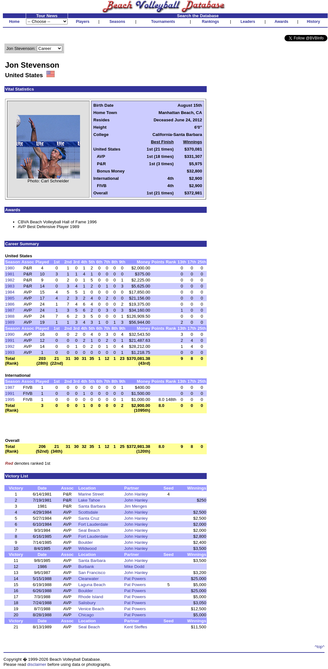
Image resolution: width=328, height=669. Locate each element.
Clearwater (88, 578)
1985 (10, 298)
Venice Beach (91, 608)
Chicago (86, 614)
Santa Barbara (91, 506)
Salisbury (87, 602)
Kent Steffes (135, 627)
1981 (10, 274)
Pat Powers (135, 578)
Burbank (86, 566)
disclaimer (36, 664)
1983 (10, 286)
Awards (281, 21)
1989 (10, 322)
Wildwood (87, 548)
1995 (10, 399)
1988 (10, 316)
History (313, 21)
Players (83, 21)
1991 (10, 340)
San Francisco (91, 572)
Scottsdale (88, 512)
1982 (10, 280)
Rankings (210, 21)
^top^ (320, 646)
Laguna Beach (91, 584)
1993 (10, 352)
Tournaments (163, 21)
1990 (10, 334)
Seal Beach (89, 530)
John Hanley (136, 494)
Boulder (85, 542)
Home (14, 21)
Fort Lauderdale (93, 524)
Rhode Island (90, 596)
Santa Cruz (88, 518)
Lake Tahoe (89, 500)
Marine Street (91, 494)
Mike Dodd (134, 566)
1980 (10, 268)
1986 (10, 304)
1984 (10, 292)
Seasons (117, 21)
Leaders (247, 21)
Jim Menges (135, 506)
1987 (10, 310)
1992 (10, 346)
